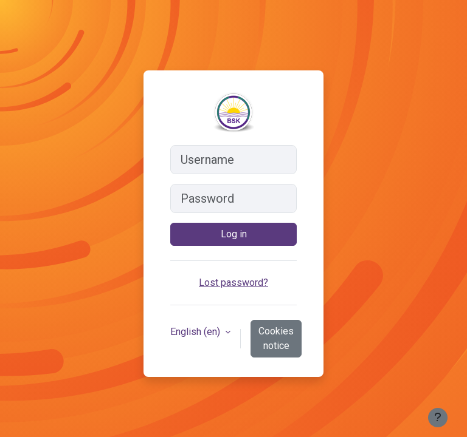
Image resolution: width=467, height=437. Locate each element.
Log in (234, 234)
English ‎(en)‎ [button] (196, 331)
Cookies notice (276, 338)
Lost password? (233, 282)
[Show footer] (438, 417)
